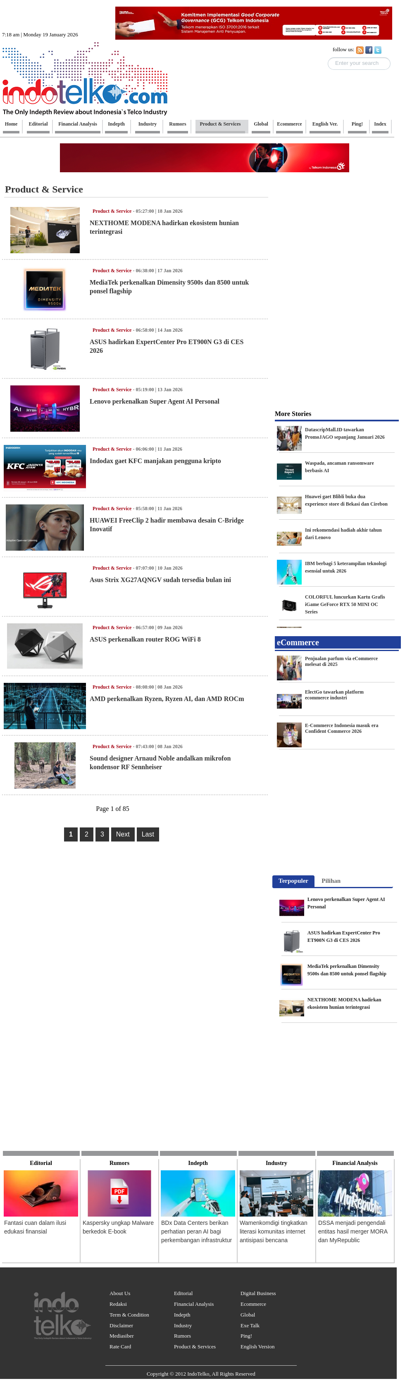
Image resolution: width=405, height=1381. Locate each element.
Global (248, 1315)
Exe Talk (250, 1325)
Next (123, 834)
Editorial (183, 1293)
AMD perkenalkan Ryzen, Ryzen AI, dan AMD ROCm (167, 698)
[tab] (293, 881)
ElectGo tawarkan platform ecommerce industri (334, 695)
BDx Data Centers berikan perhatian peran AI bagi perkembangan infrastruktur (196, 1231)
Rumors (182, 1336)
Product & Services (195, 1346)
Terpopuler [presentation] (293, 880)
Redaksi (118, 1304)
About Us (120, 1293)
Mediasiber (121, 1336)
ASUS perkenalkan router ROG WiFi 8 (145, 639)
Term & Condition (129, 1315)
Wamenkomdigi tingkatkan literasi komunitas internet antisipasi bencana (273, 1231)
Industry (183, 1325)
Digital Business (258, 1293)
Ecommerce (253, 1304)
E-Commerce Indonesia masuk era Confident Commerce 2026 (341, 728)
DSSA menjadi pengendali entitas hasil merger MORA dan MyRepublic (352, 1231)
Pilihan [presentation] (331, 880)
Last (148, 834)
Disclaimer (121, 1325)
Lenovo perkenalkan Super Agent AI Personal (154, 401)
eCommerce (298, 642)
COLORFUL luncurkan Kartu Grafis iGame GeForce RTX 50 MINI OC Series (345, 604)
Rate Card (120, 1346)
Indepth (182, 1315)
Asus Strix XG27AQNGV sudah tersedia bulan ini (160, 579)
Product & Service (44, 189)
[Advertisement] (335, 233)
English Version (257, 1346)
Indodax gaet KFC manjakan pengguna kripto (155, 460)
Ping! (246, 1336)
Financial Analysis (194, 1304)
